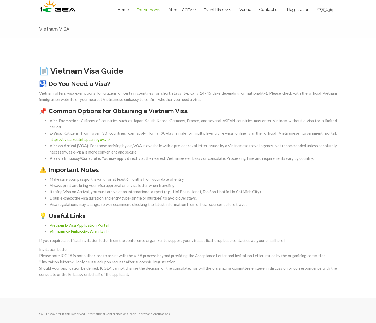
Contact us (269, 9)
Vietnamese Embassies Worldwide (79, 231)
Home (123, 9)
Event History (218, 10)
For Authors (149, 10)
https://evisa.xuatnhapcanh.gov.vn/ (80, 139)
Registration (298, 9)
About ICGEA (182, 10)
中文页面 (325, 9)
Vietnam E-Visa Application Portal (79, 225)
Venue (245, 9)
